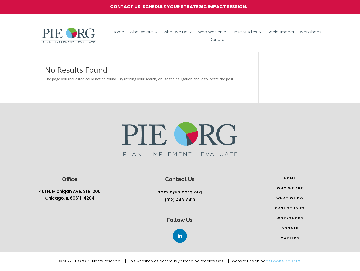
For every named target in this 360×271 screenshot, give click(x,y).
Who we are (141, 32)
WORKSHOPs (290, 218)
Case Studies (244, 32)
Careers (290, 238)
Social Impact (281, 32)
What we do (290, 198)
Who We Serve (212, 32)
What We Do (176, 32)
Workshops (311, 32)
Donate (217, 40)
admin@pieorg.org (180, 192)
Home (118, 32)
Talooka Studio (283, 261)
